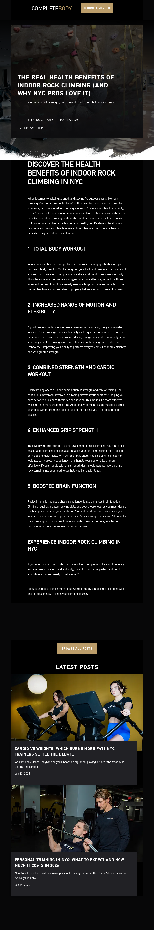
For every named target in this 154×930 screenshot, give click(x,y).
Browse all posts (77, 648)
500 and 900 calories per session (65, 399)
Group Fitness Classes (36, 119)
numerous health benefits (60, 203)
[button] (119, 8)
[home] (52, 7)
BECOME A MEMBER (97, 8)
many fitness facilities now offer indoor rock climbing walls (63, 213)
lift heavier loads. (91, 470)
